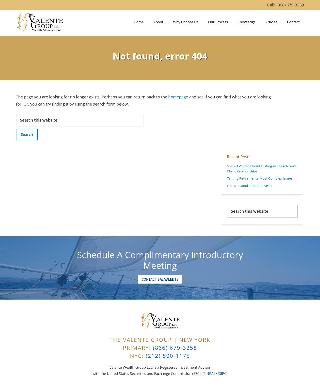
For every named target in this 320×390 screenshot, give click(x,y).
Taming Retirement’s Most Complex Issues (259, 178)
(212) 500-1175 (168, 355)
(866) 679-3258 (290, 5)
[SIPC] (222, 373)
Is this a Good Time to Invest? (249, 185)
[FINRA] (208, 373)
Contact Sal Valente (160, 279)
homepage (178, 97)
